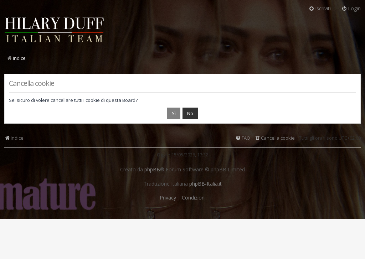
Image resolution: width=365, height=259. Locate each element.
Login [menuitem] (351, 8)
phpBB (152, 169)
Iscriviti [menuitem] (320, 8)
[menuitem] (275, 138)
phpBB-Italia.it (205, 184)
